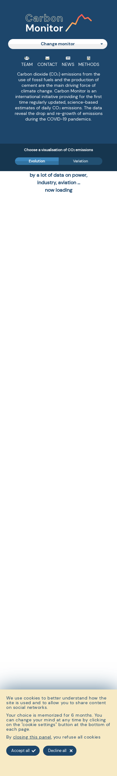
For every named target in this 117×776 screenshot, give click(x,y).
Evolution (37, 161)
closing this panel (32, 737)
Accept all (23, 750)
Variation (80, 161)
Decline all (60, 750)
